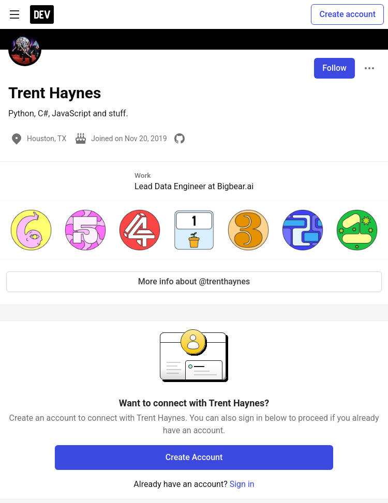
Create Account (194, 457)
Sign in (242, 484)
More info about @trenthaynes (194, 281)
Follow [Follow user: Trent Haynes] (334, 68)
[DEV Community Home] (42, 14)
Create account (347, 14)
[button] (31, 230)
